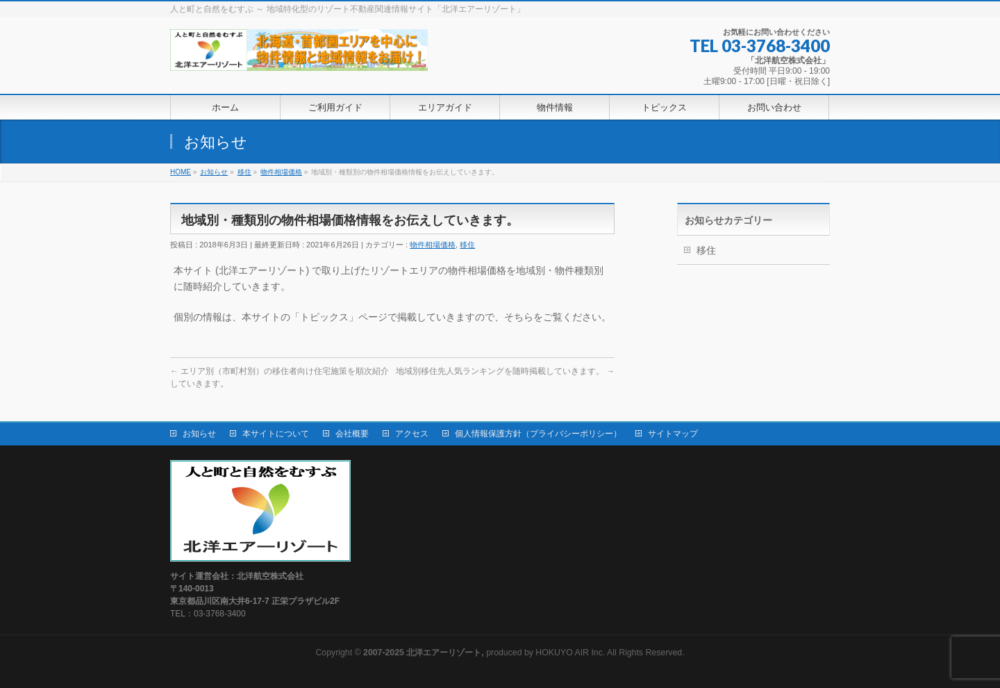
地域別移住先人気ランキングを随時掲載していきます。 (505, 371)
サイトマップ (673, 434)
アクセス (411, 434)
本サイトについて (275, 434)
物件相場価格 (433, 244)
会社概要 (352, 434)
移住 (467, 244)
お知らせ (199, 434)
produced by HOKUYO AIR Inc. (484, 652)
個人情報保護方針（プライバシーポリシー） (538, 434)
